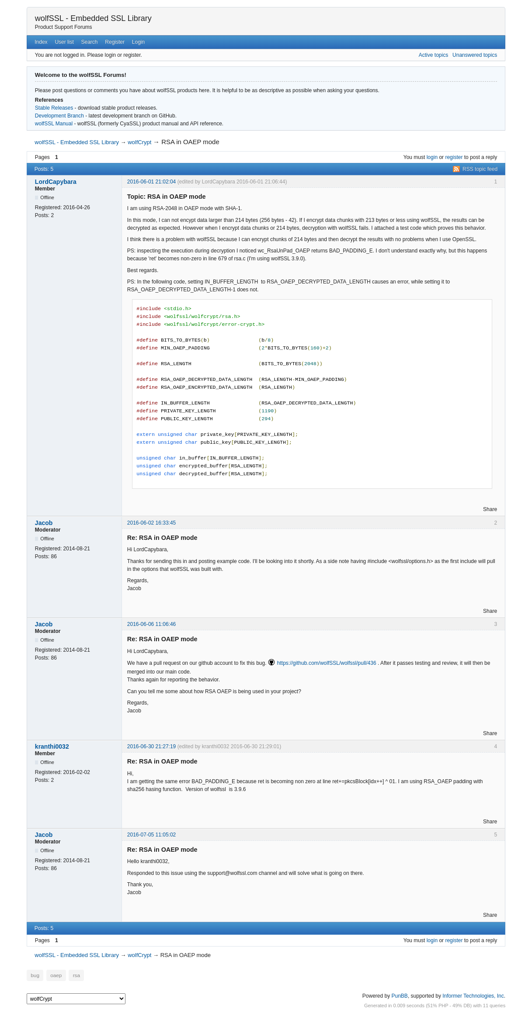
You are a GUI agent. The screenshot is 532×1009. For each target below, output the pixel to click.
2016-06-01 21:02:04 (151, 182)
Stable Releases (54, 108)
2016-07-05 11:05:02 (151, 835)
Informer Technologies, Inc (473, 995)
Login (138, 42)
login (432, 157)
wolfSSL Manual (54, 124)
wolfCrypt (139, 142)
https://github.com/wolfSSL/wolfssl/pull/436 (326, 663)
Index (41, 42)
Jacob (43, 522)
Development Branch (59, 116)
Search (89, 42)
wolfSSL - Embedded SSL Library (93, 18)
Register (115, 42)
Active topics (433, 55)
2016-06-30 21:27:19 (151, 746)
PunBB (400, 995)
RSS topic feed (479, 169)
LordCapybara (55, 181)
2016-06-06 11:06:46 (151, 624)
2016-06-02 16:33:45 (151, 523)
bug (35, 975)
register (453, 157)
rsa (74, 975)
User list (64, 42)
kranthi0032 (52, 746)
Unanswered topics (474, 55)
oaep (55, 975)
